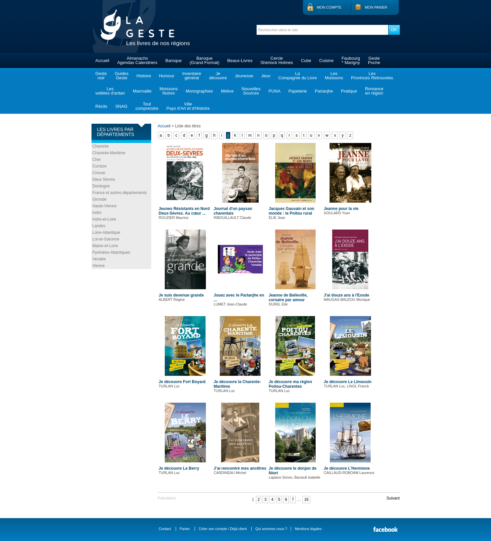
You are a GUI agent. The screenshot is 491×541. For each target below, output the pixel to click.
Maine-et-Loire (105, 245)
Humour (166, 75)
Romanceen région (374, 91)
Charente (100, 146)
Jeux (265, 75)
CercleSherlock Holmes (276, 60)
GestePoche (374, 60)
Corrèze (99, 166)
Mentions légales (308, 529)
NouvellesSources (251, 91)
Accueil (102, 60)
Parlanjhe (324, 91)
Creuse (98, 172)
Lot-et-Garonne (105, 239)
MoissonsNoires (168, 91)
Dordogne (101, 186)
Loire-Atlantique (106, 232)
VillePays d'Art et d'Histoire (188, 106)
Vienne (98, 265)
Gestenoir (101, 75)
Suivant (392, 498)
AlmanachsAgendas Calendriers (137, 60)
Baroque (173, 60)
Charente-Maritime (108, 153)
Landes (98, 226)
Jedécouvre (218, 75)
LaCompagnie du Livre (297, 75)
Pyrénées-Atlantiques (111, 252)
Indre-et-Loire (104, 219)
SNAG (121, 106)
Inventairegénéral (191, 75)
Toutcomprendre (146, 106)
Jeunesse (244, 75)
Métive (227, 91)
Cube (306, 60)
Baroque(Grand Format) (204, 60)
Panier (185, 529)
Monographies (199, 91)
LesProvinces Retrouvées (372, 75)
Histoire (143, 75)
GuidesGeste (121, 75)
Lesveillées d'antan (110, 91)
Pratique (349, 91)
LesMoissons (334, 75)
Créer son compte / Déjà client (223, 529)
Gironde (99, 199)
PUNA (274, 91)
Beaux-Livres (240, 60)
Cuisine (326, 60)
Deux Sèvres (103, 179)
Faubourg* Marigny (350, 60)
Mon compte (329, 7)
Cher (96, 159)
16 (306, 499)
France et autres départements (119, 192)
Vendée (99, 259)
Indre (96, 212)
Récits (101, 106)
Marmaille (142, 91)
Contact (165, 529)
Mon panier (376, 7)
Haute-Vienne (104, 206)
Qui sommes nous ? (271, 529)
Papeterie (297, 91)
